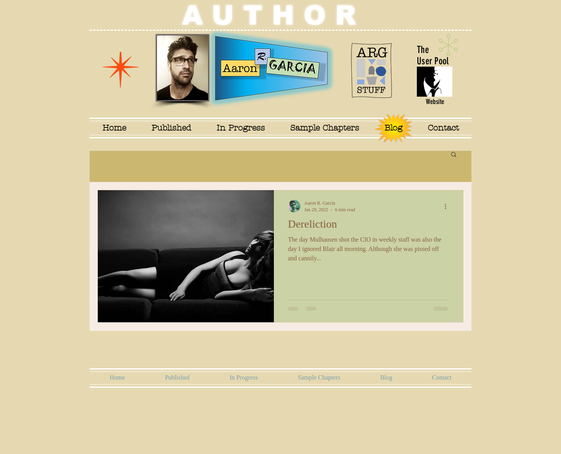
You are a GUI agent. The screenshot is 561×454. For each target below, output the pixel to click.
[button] (453, 155)
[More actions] (448, 206)
